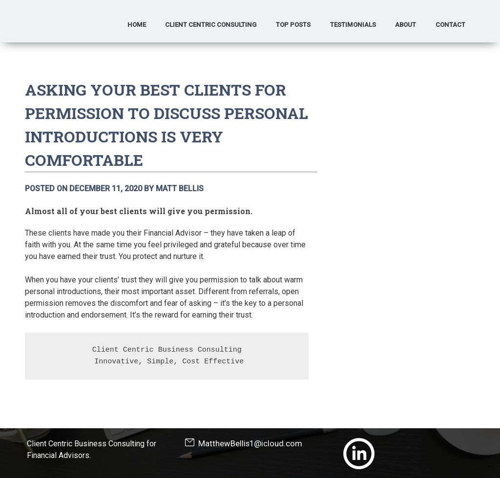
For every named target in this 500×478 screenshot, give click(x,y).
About (405, 24)
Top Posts (293, 24)
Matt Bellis (180, 188)
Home (136, 24)
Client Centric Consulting (210, 24)
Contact (450, 24)
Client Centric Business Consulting (167, 350)
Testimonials (353, 24)
